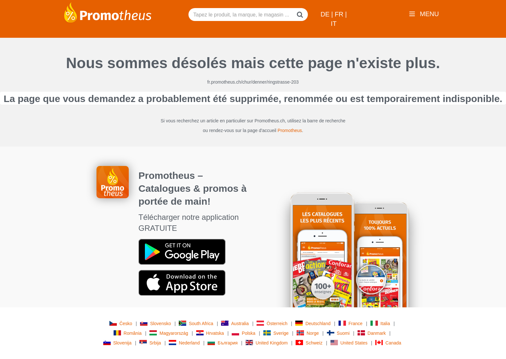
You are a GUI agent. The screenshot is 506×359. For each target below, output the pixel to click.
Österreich (272, 323)
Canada (388, 342)
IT (334, 23)
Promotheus (290, 130)
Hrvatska (210, 333)
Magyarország (168, 333)
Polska (243, 333)
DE (325, 14)
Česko (120, 323)
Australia (234, 323)
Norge (308, 333)
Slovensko (155, 323)
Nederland (184, 342)
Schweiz (309, 342)
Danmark (372, 333)
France (351, 323)
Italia (380, 323)
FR (340, 14)
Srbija (150, 342)
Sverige (275, 333)
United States (349, 342)
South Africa (196, 323)
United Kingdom (267, 342)
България (222, 342)
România (128, 333)
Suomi (338, 333)
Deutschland (312, 323)
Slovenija (117, 342)
